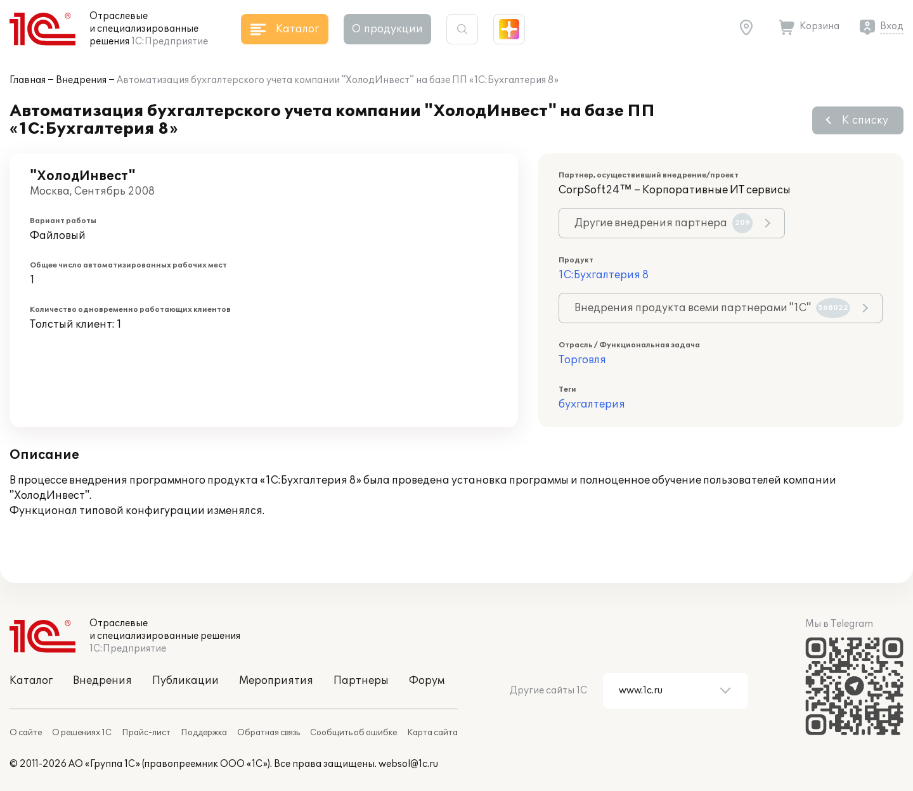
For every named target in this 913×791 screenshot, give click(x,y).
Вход (891, 26)
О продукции (387, 29)
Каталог (31, 680)
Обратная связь (268, 733)
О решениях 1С (82, 733)
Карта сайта (432, 733)
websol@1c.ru (408, 764)
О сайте (26, 733)
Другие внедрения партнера (663, 223)
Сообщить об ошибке (353, 733)
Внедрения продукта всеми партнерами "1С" (712, 308)
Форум (426, 680)
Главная (28, 80)
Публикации (185, 680)
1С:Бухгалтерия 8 (604, 275)
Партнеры (361, 680)
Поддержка (204, 733)
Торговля (582, 360)
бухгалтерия (592, 404)
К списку (865, 120)
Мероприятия (276, 680)
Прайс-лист (146, 733)
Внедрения (81, 80)
